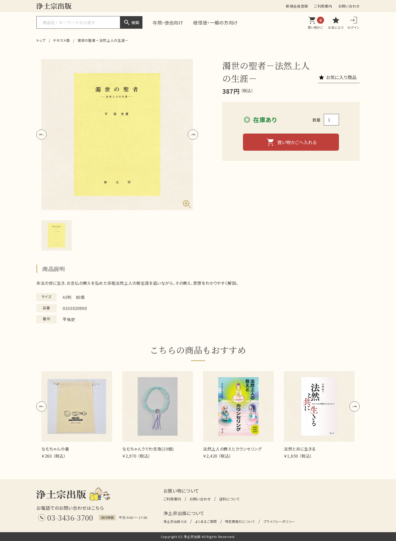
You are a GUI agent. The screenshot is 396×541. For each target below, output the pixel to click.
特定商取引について (240, 521)
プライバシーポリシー (279, 521)
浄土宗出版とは (175, 521)
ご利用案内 (323, 6)
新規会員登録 (297, 6)
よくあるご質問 (206, 521)
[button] (41, 135)
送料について (229, 498)
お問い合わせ (349, 6)
